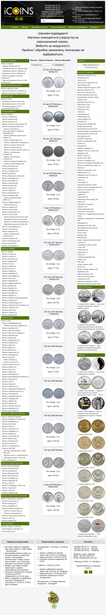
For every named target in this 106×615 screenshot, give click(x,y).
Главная (14, 27)
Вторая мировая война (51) (87, 95)
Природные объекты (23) (86, 225)
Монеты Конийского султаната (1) (13, 91)
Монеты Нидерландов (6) (10, 202)
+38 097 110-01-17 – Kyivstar (85, 549)
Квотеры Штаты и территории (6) (15, 455)
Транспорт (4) (82, 252)
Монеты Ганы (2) (7, 264)
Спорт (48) (81, 247)
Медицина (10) (82, 153)
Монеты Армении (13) (9, 328)
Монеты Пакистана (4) (9, 386)
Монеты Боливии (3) (9, 471)
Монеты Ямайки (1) (8, 460)
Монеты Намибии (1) (9, 293)
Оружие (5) (81, 194)
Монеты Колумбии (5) (9, 478)
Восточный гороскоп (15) (86, 92)
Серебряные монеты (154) (87, 245)
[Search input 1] (50, 21)
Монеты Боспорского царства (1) (13, 93)
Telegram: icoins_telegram (52, 12)
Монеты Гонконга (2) (11, 362)
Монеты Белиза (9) (8, 424)
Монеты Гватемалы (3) (10, 429)
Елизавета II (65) (83, 107)
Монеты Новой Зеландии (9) (12, 508)
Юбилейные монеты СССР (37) (13, 104)
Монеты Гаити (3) (8, 426)
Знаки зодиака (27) (84, 119)
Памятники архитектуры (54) (87, 199)
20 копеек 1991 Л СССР (86, 467)
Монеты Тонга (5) (8, 518)
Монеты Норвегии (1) (9, 207)
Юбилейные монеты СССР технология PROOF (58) (11, 107)
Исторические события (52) (87, 129)
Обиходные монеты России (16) (15, 219)
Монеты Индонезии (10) (10, 340)
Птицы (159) (81, 233)
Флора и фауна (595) (85, 264)
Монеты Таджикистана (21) (11, 396)
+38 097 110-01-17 (52, 8)
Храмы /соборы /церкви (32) (87, 269)
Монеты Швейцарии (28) (10, 241)
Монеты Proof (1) (83, 155)
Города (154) (82, 100)
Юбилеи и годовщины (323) (87, 281)
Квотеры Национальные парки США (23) (14, 452)
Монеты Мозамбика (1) (10, 290)
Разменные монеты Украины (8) (13, 73)
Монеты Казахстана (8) (10, 352)
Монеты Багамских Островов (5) (13, 419)
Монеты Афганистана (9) (10, 330)
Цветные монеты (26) (85, 274)
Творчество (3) (82, 250)
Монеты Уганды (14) (9, 312)
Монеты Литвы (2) (8, 190)
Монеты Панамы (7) (9, 443)
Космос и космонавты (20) (86, 141)
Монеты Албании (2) (9, 117)
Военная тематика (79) (85, 90)
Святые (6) (81, 242)
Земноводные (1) (83, 117)
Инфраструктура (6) (84, 126)
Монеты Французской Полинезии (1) (11, 235)
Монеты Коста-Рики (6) (10, 436)
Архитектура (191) (84, 85)
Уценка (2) (81, 254)
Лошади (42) (81, 146)
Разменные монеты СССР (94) (12, 101)
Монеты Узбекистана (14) (10, 406)
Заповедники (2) (83, 114)
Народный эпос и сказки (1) (87, 175)
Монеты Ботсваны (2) (9, 259)
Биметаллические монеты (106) (88, 87)
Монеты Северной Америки (11, 417)
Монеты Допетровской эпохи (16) (15, 217)
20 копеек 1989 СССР (85, 517)
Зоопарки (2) (82, 121)
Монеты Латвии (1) (8, 188)
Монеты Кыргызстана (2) (10, 364)
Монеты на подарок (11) (86, 160)
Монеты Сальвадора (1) (10, 446)
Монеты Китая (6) (8, 357)
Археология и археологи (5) (87, 83)
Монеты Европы (7, 114)
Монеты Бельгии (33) (9, 119)
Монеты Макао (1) (10, 360)
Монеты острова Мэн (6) (12, 147)
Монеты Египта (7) (8, 269)
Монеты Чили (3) (7, 490)
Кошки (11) (81, 143)
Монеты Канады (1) (8, 434)
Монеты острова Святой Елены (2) (16, 150)
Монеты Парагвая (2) (9, 480)
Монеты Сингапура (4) (9, 394)
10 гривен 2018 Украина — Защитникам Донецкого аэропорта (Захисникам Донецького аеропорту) (91, 327)
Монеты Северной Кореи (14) (12, 391)
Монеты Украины (7, 64)
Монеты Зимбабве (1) (9, 273)
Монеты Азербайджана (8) (11, 323)
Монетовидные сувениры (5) (12, 529)
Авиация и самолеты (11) (86, 75)
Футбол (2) (81, 267)
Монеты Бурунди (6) (9, 261)
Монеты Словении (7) (9, 229)
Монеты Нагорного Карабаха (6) (15, 325)
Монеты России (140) (9, 214)
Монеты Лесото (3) (8, 278)
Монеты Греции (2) (8, 173)
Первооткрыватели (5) (85, 209)
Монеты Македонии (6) (10, 193)
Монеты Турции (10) (9, 403)
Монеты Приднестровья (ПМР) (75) (12, 199)
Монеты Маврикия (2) (9, 281)
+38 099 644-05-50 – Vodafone (86, 550)
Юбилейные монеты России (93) (15, 224)
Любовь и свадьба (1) (85, 148)
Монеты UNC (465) (84, 158)
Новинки (24, 27)
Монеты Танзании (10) (9, 307)
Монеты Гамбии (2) (8, 266)
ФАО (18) (80, 262)
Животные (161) (83, 109)
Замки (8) (80, 112)
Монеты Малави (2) (8, 286)
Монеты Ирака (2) (8, 347)
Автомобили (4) (83, 78)
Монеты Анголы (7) (8, 256)
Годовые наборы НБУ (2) (10, 66)
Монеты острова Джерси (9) (13, 164)
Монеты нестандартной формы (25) (90, 163)
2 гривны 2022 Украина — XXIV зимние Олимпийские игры (89, 535)
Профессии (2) (82, 230)
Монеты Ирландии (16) (10, 178)
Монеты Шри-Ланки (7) (10, 411)
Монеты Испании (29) (9, 183)
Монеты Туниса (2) (8, 310)
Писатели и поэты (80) (85, 211)
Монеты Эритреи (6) (9, 315)
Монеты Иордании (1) (9, 343)
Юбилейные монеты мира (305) (88, 284)
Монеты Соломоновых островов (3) (11, 153)
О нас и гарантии (58, 27)
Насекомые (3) (82, 177)
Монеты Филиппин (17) (10, 408)
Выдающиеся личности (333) (87, 97)
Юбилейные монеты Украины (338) (14, 68)
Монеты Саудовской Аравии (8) (13, 389)
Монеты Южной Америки (10, 466)
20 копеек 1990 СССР (85, 501)
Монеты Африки (7, 251)
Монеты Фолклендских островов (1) (11, 158)
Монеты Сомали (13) (9, 300)
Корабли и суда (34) (84, 138)
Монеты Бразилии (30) (9, 473)
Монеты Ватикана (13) (9, 166)
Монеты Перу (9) (7, 483)
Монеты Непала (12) (9, 379)
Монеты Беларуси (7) (9, 122)
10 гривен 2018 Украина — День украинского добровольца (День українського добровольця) (89, 348)
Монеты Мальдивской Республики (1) (15, 377)
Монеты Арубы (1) (10, 205)
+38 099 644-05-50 (52, 10)
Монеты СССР (6, 99)
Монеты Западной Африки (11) (14, 161)
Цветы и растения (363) (86, 276)
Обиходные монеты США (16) (14, 458)
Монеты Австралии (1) (9, 501)
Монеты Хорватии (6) (9, 238)
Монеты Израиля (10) (9, 335)
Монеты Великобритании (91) (12, 126)
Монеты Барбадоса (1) (9, 421)
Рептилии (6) (82, 237)
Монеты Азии (6, 321)
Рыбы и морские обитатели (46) (88, 240)
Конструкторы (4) (83, 136)
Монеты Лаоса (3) (8, 369)
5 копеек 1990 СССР (85, 434)
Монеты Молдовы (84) (9, 195)
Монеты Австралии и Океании (12, 499)
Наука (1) (80, 180)
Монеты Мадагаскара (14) (11, 283)
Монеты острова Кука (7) (12, 513)
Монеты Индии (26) (8, 338)
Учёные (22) (81, 259)
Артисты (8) (81, 80)
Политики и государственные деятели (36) (90, 215)
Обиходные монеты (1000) (87, 185)
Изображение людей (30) (86, 124)
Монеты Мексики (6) (9, 438)
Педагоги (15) (82, 207)
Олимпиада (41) (83, 192)
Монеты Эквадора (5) (9, 493)
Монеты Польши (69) (9, 209)
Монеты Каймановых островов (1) (15, 142)
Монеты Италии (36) (9, 185)
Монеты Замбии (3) (8, 271)
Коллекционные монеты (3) (87, 134)
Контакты (94, 27)
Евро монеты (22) (83, 104)
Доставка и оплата (39, 27)
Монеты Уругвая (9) (8, 488)
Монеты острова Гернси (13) (13, 145)
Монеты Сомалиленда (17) (11, 303)
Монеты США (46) (8, 448)
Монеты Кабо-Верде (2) (10, 276)
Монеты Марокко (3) (9, 288)
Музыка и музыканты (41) (86, 170)
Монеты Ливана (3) (8, 372)
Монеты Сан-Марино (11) (11, 226)
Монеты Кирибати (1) (9, 506)
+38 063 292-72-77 (52, 6)
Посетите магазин (91, 67)
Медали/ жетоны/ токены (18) (88, 151)
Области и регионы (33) (86, 190)
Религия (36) (81, 235)
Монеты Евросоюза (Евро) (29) (13, 176)
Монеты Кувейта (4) (8, 367)
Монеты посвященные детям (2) (89, 165)
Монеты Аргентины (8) (9, 468)
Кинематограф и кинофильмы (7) (89, 131)
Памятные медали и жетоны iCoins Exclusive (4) (14, 81)
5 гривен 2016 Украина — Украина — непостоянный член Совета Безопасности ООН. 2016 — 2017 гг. (91, 393)
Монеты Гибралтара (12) (12, 140)
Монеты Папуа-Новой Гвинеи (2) (13, 516)
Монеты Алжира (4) (8, 254)
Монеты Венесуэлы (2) (10, 476)
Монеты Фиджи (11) (8, 520)
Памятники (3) (82, 197)
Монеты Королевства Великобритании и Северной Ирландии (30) (13, 131)
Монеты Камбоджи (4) (9, 355)
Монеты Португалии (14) (10, 212)
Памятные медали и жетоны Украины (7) (12, 77)
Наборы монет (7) (83, 172)
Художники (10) (82, 272)
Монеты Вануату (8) (9, 503)
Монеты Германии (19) (9, 171)
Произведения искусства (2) (87, 228)
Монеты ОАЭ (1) (7, 381)
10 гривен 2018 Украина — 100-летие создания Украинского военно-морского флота (91, 306)
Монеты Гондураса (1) (9, 431)
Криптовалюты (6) (8, 531)
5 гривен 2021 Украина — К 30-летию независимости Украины (91, 373)
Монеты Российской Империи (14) (16, 222)
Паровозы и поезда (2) (85, 204)
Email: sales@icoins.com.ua (52, 16)
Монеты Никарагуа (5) (9, 441)
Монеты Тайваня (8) (9, 401)
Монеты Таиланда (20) (9, 398)
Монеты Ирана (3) (8, 345)
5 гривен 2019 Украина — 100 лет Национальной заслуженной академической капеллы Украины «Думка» (90, 415)
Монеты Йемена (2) (8, 350)
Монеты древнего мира (9, 88)
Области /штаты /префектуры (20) (89, 187)
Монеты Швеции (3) (8, 243)
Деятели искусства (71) (85, 102)
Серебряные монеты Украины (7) (13, 71)
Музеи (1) (80, 168)
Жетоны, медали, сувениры (11, 526)
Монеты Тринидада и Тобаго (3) (13, 485)
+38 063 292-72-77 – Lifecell (85, 547)
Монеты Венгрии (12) (9, 168)
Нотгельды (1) (82, 182)
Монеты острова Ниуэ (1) (12, 511)
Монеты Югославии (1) (10, 246)
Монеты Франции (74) (9, 231)
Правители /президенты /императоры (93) (91, 219)
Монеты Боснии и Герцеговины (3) (14, 124)
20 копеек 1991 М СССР (86, 484)
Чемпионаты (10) (83, 279)
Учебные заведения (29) (86, 257)
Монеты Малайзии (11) (10, 374)
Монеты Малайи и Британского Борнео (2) (14, 137)
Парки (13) (81, 202)
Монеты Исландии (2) (9, 181)
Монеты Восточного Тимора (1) (13, 333)
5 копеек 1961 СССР (85, 451)
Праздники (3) (82, 223)
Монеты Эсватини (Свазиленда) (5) (14, 298)
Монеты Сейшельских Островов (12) (15, 305)
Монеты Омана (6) (8, 384)
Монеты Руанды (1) (8, 295)
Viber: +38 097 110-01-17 (52, 14)
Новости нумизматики (77, 27)
